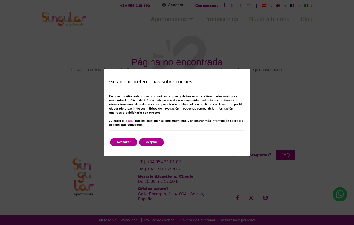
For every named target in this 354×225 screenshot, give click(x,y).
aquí (131, 121)
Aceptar (151, 142)
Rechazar (123, 142)
